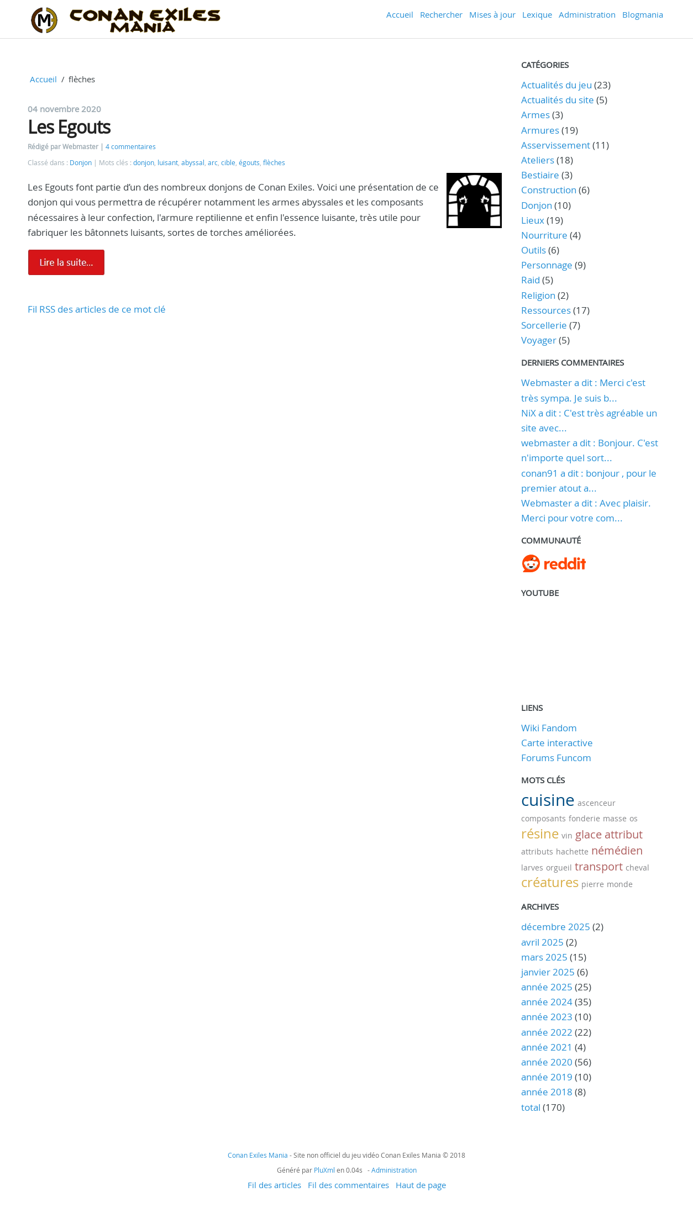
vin (567, 835)
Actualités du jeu (556, 84)
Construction (548, 189)
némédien (617, 850)
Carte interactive (557, 742)
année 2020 (547, 1062)
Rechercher (441, 14)
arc (213, 163)
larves (532, 867)
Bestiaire (540, 174)
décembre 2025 (555, 926)
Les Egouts (69, 127)
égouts (249, 163)
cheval (637, 867)
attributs (537, 851)
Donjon (81, 163)
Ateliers (537, 160)
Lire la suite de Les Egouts (66, 262)
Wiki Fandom (549, 727)
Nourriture (544, 235)
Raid (530, 279)
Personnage (547, 265)
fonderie (584, 818)
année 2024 (547, 1001)
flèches (274, 163)
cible (228, 163)
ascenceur (597, 803)
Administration (587, 14)
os (633, 818)
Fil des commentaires (348, 1184)
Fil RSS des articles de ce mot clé (97, 309)
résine (540, 833)
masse (615, 818)
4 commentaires (131, 147)
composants (543, 818)
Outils (533, 250)
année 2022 (547, 1032)
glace (588, 834)
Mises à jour (492, 14)
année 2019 (547, 1076)
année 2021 (547, 1047)
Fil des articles (274, 1184)
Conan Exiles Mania (258, 1155)
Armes (535, 114)
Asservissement (555, 145)
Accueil (399, 14)
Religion (538, 295)
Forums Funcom (556, 757)
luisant (168, 163)
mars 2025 (544, 957)
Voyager (538, 340)
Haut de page (421, 1184)
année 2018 (547, 1091)
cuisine (548, 800)
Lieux (532, 220)
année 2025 (547, 986)
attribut (624, 834)
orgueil (559, 867)
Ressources (546, 310)
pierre (592, 884)
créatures (550, 882)
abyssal (192, 163)
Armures (540, 130)
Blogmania (642, 14)
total (532, 1107)
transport (599, 866)
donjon (143, 163)
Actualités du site (557, 99)
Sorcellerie (544, 325)
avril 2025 (542, 942)
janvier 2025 (548, 972)
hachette (572, 851)
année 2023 (547, 1016)
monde (620, 884)
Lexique (537, 14)
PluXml (324, 1169)
